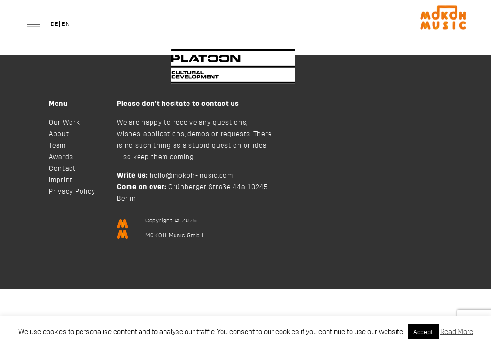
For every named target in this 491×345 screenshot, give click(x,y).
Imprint (61, 180)
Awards (61, 157)
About (59, 134)
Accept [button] (423, 332)
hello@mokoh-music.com (191, 175)
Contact (62, 168)
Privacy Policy (72, 191)
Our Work (64, 122)
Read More (456, 331)
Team (57, 145)
